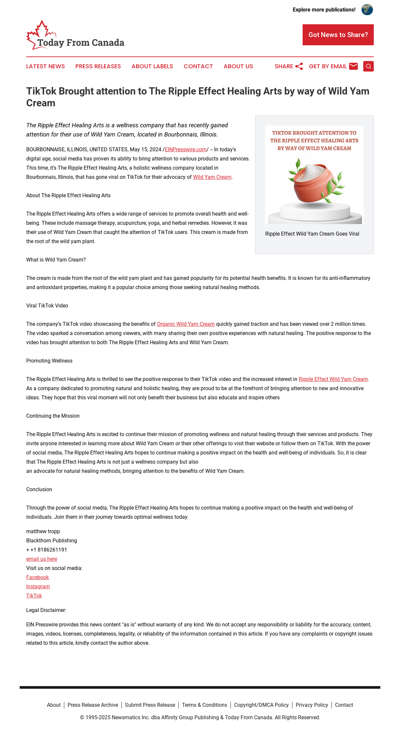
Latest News (45, 66)
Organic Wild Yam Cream (186, 324)
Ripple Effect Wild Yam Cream (333, 379)
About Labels (152, 66)
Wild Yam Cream (212, 177)
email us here (41, 559)
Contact (198, 66)
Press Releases (98, 66)
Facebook (37, 577)
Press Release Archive (93, 705)
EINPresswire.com (186, 149)
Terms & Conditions (204, 705)
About (54, 705)
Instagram (38, 586)
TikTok (34, 596)
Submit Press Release (150, 705)
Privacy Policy (312, 705)
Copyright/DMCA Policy (261, 705)
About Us (238, 66)
